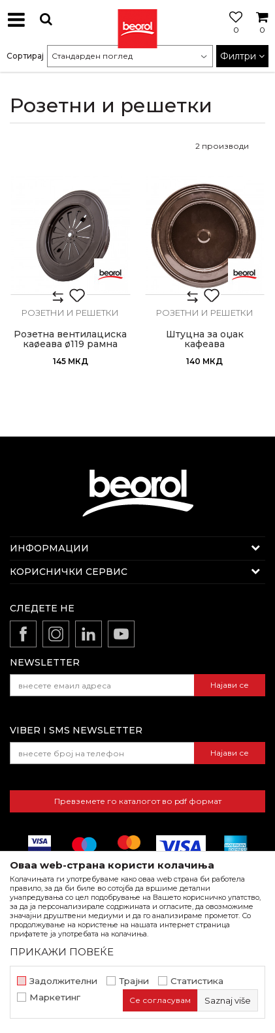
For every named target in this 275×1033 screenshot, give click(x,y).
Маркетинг (54, 997)
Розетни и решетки (70, 312)
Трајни (134, 981)
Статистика (196, 981)
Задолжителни (63, 981)
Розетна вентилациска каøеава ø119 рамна (70, 339)
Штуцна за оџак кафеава (205, 339)
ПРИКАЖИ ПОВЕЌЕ (62, 952)
